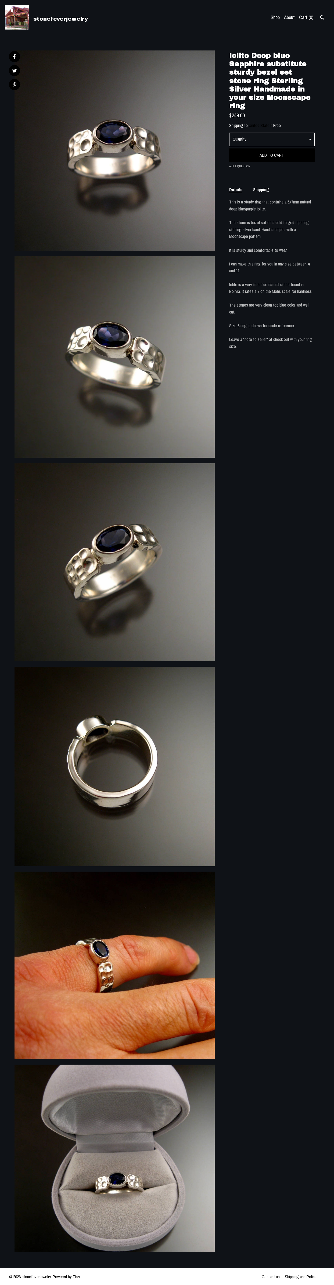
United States (260, 125)
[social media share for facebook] (14, 57)
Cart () (306, 17)
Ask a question (239, 166)
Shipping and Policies (302, 1277)
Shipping (261, 189)
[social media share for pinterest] (14, 85)
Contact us (271, 1277)
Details (235, 189)
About (289, 17)
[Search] (322, 18)
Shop (275, 17)
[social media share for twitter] (14, 71)
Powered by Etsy (66, 1277)
